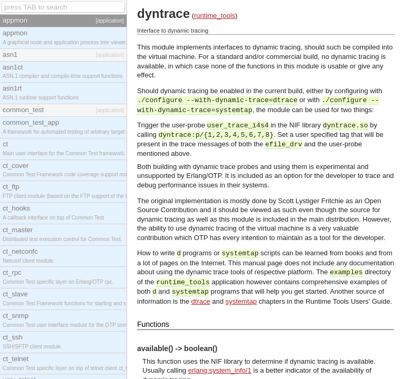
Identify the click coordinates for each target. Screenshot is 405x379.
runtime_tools (214, 15)
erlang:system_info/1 (220, 370)
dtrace (200, 301)
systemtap (241, 301)
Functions (153, 324)
